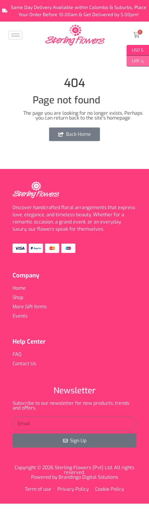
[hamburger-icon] (15, 35)
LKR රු (135, 61)
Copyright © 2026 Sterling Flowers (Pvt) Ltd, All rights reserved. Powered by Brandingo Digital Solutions (74, 472)
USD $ (135, 50)
